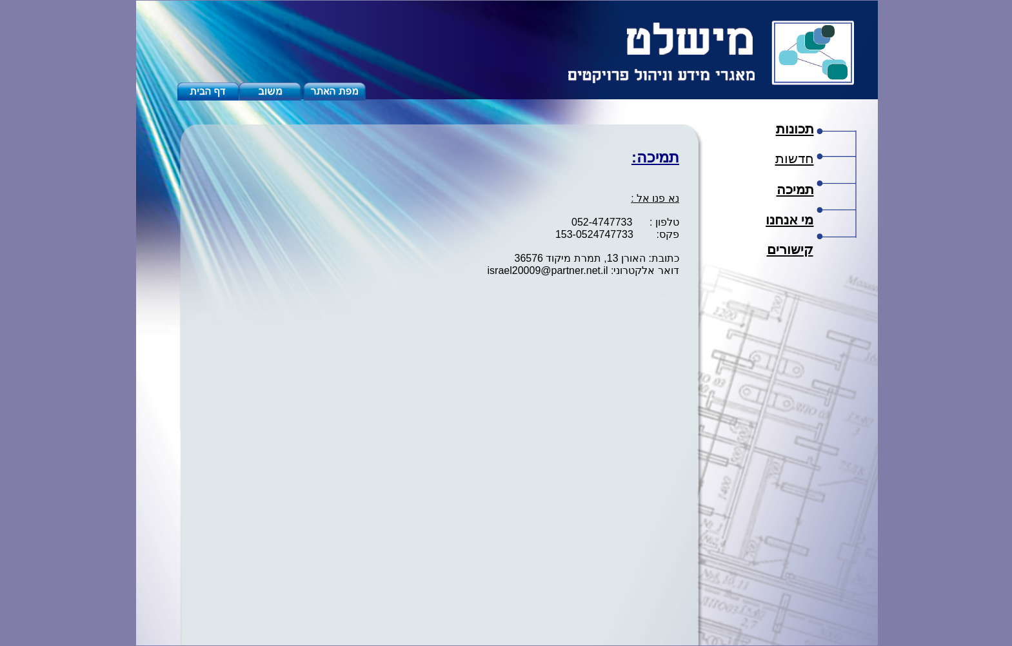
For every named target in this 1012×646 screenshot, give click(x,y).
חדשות (794, 158)
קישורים (790, 249)
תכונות (795, 129)
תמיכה (795, 189)
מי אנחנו (789, 220)
